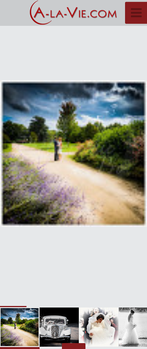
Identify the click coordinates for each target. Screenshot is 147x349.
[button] (123, 154)
